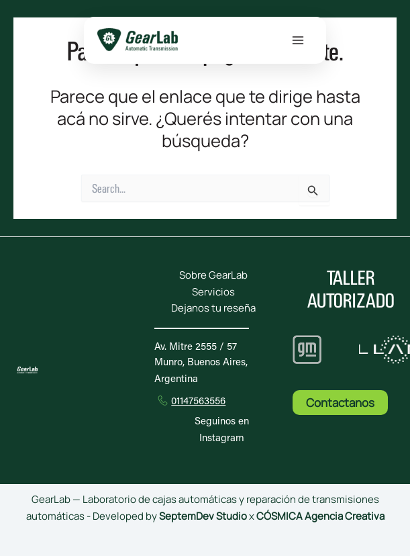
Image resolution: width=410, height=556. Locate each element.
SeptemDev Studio (204, 516)
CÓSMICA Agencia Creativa (320, 516)
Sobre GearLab (213, 275)
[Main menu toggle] (298, 40)
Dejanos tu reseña (213, 308)
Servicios (213, 292)
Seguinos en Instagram (222, 430)
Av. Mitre (195, 347)
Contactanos (340, 402)
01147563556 (198, 402)
